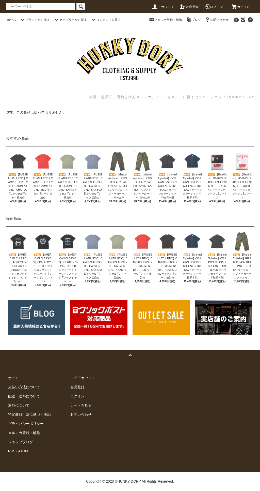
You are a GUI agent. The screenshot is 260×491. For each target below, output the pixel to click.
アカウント (163, 7)
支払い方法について (24, 387)
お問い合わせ (216, 20)
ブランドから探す (34, 20)
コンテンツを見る (105, 20)
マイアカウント (82, 378)
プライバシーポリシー (26, 424)
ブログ (193, 20)
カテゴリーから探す (70, 20)
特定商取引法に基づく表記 (29, 414)
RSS (11, 451)
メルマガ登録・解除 (165, 20)
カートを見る (81, 405)
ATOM (23, 451)
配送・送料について (24, 396)
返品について (18, 405)
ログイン (213, 7)
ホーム (11, 20)
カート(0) (241, 7)
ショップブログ (20, 442)
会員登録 (189, 7)
